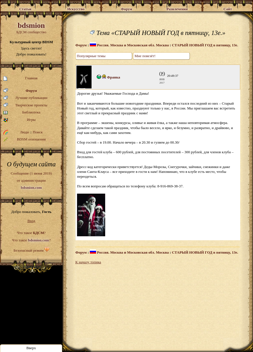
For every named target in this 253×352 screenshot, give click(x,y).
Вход (31, 221)
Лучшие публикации (25, 98)
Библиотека (21, 112)
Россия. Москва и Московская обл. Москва (129, 45)
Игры (19, 119)
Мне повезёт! (144, 56)
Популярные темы (91, 56)
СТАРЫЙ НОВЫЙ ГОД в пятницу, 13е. (205, 45)
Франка (113, 77)
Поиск (38, 132)
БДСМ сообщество (31, 27)
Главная (20, 78)
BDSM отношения (24, 139)
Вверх (31, 348)
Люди (24, 132)
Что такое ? (31, 233)
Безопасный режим (28, 250)
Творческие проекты (25, 105)
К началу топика (88, 262)
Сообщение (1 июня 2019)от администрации (31, 180)
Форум (20, 90)
